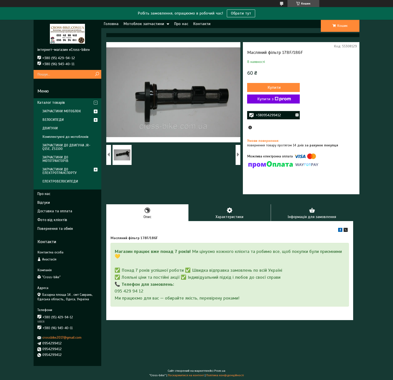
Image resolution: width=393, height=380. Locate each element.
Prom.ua (219, 370)
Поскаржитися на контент (186, 375)
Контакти (202, 23)
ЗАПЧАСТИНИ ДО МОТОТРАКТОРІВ (55, 159)
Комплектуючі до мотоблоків (65, 137)
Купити (274, 87)
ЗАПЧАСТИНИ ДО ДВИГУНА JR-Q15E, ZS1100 (66, 147)
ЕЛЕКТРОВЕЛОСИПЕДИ (60, 181)
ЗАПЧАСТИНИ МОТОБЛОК (61, 111)
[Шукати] (96, 74)
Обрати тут (241, 13)
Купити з (274, 99)
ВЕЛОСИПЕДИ (53, 120)
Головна (111, 23)
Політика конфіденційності (225, 375)
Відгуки (43, 202)
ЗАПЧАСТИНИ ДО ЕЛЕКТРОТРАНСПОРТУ (59, 171)
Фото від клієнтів (52, 220)
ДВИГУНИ (50, 128)
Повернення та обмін (55, 228)
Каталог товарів (51, 102)
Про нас (181, 23)
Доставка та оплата (54, 211)
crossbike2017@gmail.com (61, 337)
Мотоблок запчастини (144, 23)
